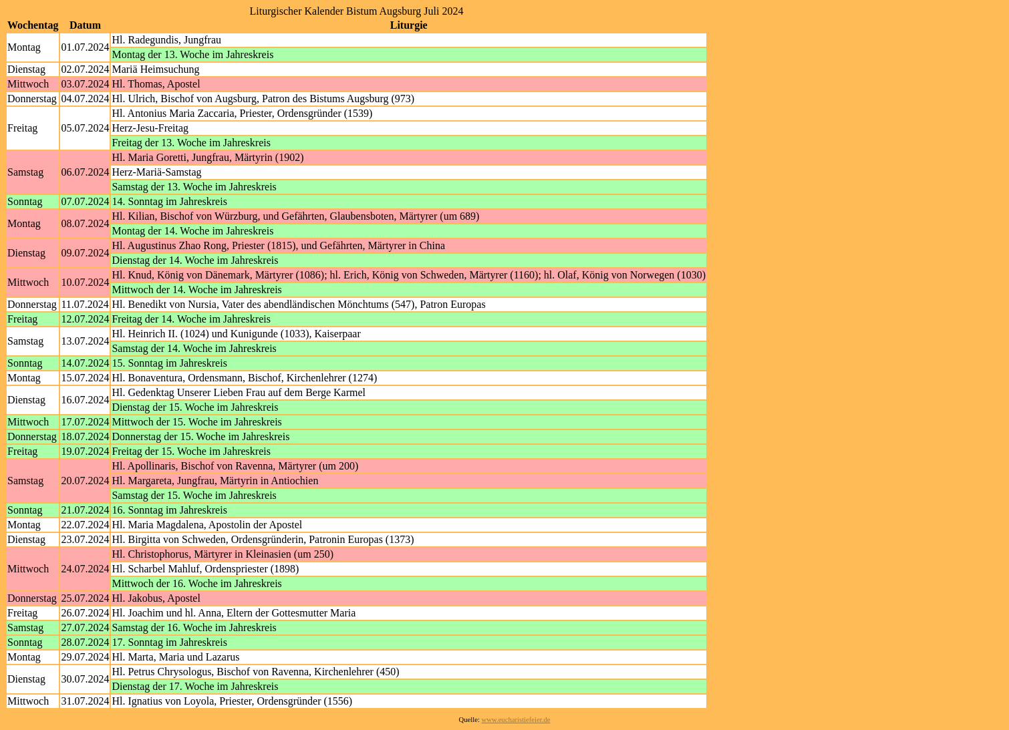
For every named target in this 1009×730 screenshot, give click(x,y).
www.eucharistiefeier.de (516, 719)
